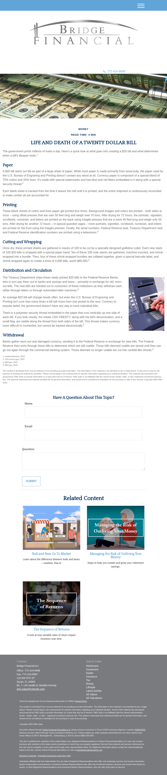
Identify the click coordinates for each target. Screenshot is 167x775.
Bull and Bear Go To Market (51, 554)
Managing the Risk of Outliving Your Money (116, 555)
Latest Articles (94, 690)
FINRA (137, 730)
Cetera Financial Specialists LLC (56, 730)
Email (28, 426)
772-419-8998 (114, 71)
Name (29, 403)
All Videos (91, 694)
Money (90, 683)
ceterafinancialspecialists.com (89, 750)
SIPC (143, 730)
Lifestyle (90, 687)
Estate (89, 673)
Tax (88, 680)
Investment (92, 669)
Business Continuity (28, 756)
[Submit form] (31, 481)
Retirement (92, 665)
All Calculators (94, 698)
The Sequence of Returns (52, 629)
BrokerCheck (81, 701)
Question (28, 449)
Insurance (91, 676)
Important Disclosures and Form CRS (54, 756)
